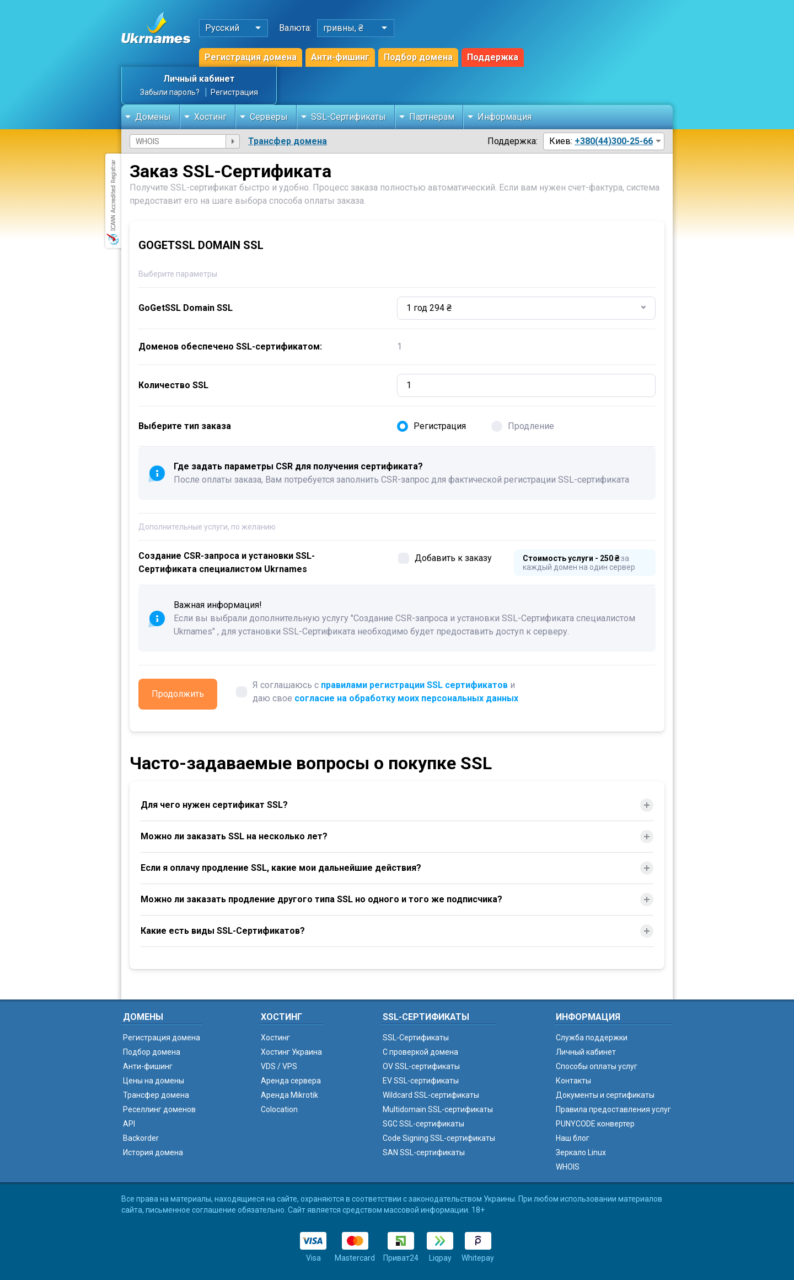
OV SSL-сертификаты (421, 1066)
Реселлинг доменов (159, 1109)
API (129, 1123)
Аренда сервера (291, 1080)
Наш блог (572, 1138)
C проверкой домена (420, 1052)
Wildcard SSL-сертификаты (431, 1095)
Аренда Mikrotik (289, 1095)
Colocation (279, 1109)
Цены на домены (153, 1080)
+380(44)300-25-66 (614, 141)
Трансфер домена (287, 141)
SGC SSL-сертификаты (423, 1123)
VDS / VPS (279, 1066)
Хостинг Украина (291, 1052)
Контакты (573, 1080)
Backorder (141, 1138)
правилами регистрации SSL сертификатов (414, 685)
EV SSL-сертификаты (421, 1080)
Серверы (269, 117)
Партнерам (431, 117)
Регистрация (234, 92)
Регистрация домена (251, 57)
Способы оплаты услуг (596, 1066)
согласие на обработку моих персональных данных (406, 698)
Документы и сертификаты (605, 1095)
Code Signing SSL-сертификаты (439, 1138)
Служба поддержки (591, 1037)
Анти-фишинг (340, 57)
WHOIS (568, 1166)
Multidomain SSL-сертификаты (438, 1109)
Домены (153, 117)
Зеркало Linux (581, 1152)
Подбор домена (418, 57)
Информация (505, 117)
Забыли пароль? (170, 92)
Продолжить (178, 694)
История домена (153, 1152)
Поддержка (492, 57)
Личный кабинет (199, 78)
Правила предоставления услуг (613, 1109)
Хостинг (210, 117)
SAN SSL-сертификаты (424, 1152)
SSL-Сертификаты (348, 117)
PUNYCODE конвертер (595, 1123)
